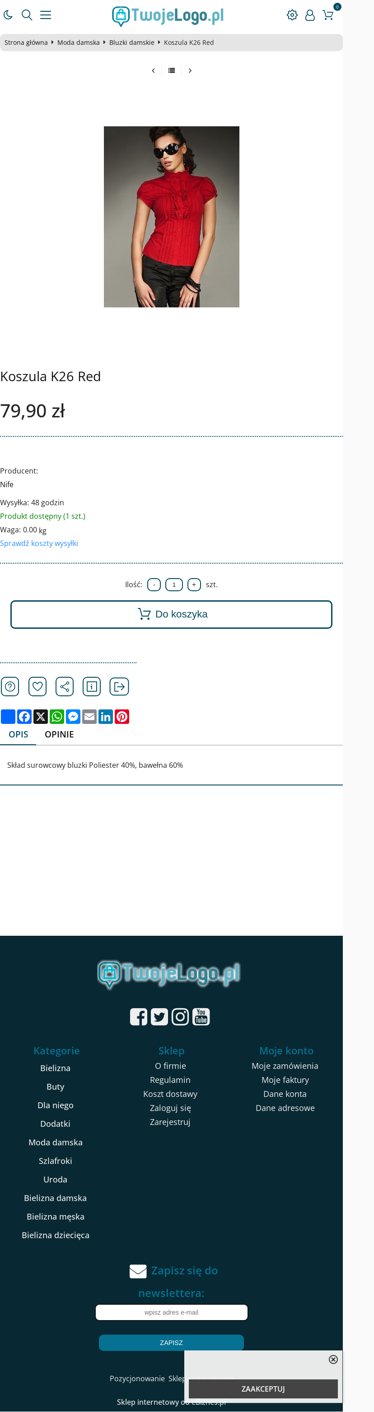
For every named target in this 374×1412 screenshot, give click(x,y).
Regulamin (185, 1080)
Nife (10, 484)
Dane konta (306, 1094)
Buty (66, 1087)
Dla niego (65, 1105)
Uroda (66, 1179)
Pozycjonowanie (152, 1379)
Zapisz (187, 1343)
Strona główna (29, 42)
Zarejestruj (185, 1122)
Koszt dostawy (186, 1094)
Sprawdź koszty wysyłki (43, 543)
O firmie (185, 1066)
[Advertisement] (187, 867)
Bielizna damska (65, 1198)
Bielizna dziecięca (65, 1235)
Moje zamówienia (306, 1066)
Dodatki (66, 1124)
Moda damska (82, 42)
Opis (22, 734)
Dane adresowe (306, 1108)
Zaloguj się (185, 1108)
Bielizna (66, 1068)
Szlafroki (65, 1161)
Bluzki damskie (135, 42)
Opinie (64, 734)
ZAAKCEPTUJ (263, 1389)
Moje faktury (306, 1080)
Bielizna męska (65, 1216)
